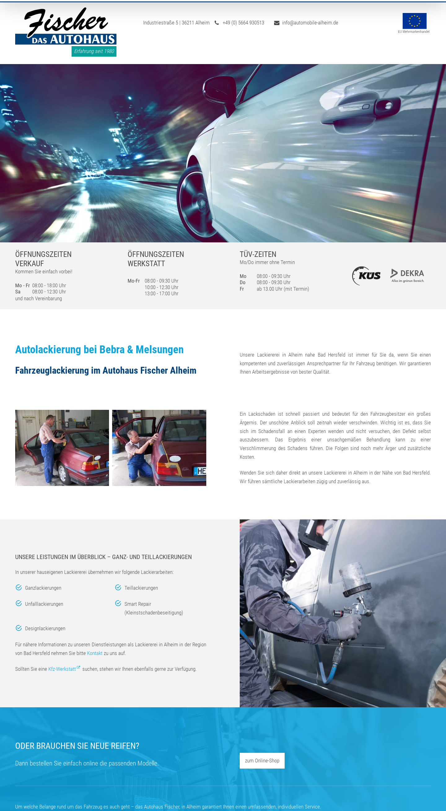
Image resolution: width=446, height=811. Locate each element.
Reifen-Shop (303, 48)
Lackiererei (261, 48)
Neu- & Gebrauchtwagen (362, 48)
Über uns (181, 48)
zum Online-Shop (262, 760)
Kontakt (419, 48)
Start (151, 48)
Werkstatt (222, 48)
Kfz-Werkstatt (62, 669)
